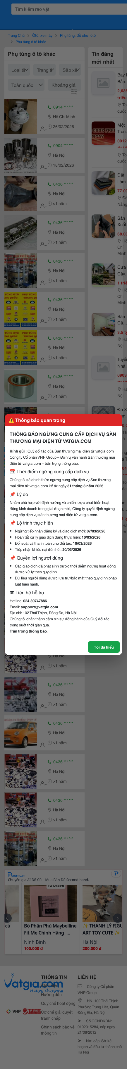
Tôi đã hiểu (104, 646)
